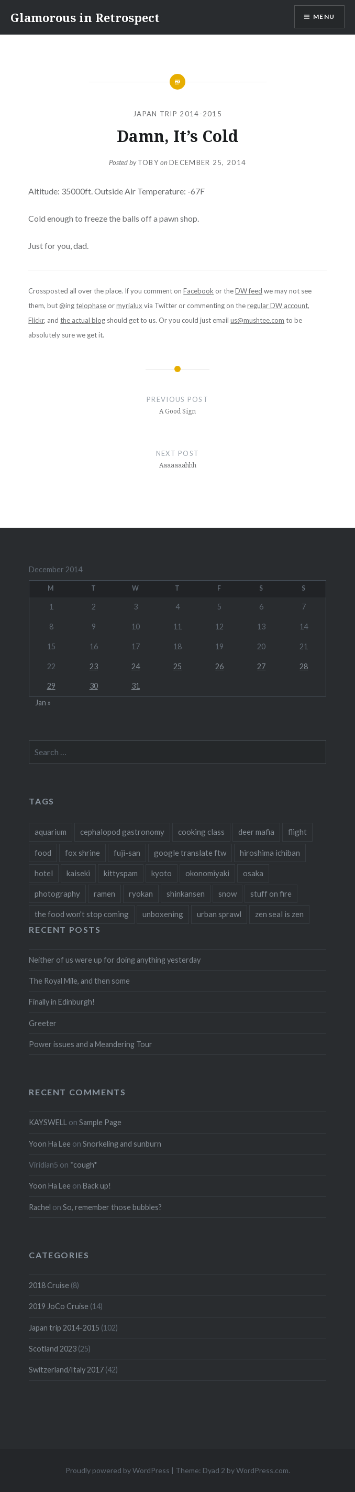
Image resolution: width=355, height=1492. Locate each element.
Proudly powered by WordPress (117, 1470)
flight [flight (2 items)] (297, 831)
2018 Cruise (49, 1285)
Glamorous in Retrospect (85, 17)
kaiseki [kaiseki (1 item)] (78, 873)
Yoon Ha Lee (50, 1143)
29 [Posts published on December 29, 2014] (51, 685)
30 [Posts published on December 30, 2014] (94, 685)
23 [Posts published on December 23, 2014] (94, 666)
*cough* (83, 1164)
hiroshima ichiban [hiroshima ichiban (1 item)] (270, 852)
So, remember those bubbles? (112, 1207)
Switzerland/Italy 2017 (66, 1369)
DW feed (248, 291)
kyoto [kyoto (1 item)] (161, 873)
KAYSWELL (48, 1122)
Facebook (198, 291)
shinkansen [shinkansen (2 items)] (186, 893)
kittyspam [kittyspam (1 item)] (121, 873)
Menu (324, 16)
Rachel (40, 1207)
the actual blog (82, 320)
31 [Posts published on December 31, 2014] (135, 685)
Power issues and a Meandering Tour (90, 1044)
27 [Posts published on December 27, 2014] (261, 666)
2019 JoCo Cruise (58, 1306)
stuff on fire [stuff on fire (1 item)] (271, 893)
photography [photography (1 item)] (57, 893)
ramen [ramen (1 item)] (104, 893)
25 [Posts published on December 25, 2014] (177, 666)
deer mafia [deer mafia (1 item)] (256, 831)
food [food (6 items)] (43, 852)
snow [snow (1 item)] (227, 893)
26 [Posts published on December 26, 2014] (219, 666)
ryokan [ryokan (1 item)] (141, 893)
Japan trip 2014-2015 (177, 114)
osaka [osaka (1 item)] (253, 873)
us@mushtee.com (257, 320)
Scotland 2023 (52, 1348)
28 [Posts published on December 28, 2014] (303, 666)
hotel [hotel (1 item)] (44, 873)
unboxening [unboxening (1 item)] (162, 914)
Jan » (43, 702)
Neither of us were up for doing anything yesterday (115, 959)
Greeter (43, 1023)
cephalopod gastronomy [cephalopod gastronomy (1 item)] (122, 831)
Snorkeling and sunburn (122, 1143)
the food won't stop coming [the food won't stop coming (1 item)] (82, 914)
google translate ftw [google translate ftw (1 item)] (190, 852)
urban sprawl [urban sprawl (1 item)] (219, 914)
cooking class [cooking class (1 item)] (201, 831)
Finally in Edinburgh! (62, 1001)
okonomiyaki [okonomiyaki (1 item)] (207, 873)
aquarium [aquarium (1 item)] (50, 831)
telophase (91, 305)
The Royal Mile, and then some (79, 980)
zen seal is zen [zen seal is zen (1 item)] (279, 914)
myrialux (129, 305)
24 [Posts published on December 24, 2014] (135, 666)
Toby (148, 162)
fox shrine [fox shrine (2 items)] (82, 852)
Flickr (36, 320)
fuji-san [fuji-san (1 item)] (127, 852)
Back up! (97, 1185)
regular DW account (277, 305)
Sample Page (100, 1122)
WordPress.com (262, 1470)
